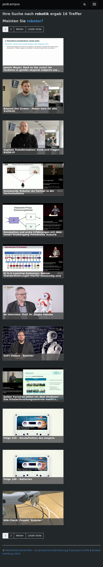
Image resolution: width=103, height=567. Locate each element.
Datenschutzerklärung (53, 550)
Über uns (32, 550)
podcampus (11, 4)
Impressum (75, 550)
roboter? (35, 21)
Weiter (20, 29)
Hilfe (87, 550)
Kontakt (96, 550)
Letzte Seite (35, 29)
